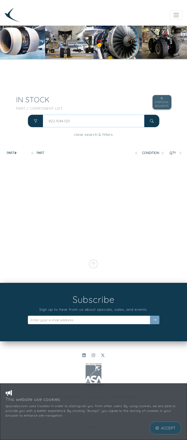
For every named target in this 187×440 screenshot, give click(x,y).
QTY (173, 153)
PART (40, 153)
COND (150, 153)
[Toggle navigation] (176, 15)
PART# (11, 153)
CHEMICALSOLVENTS (162, 102)
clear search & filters (93, 134)
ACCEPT (165, 428)
